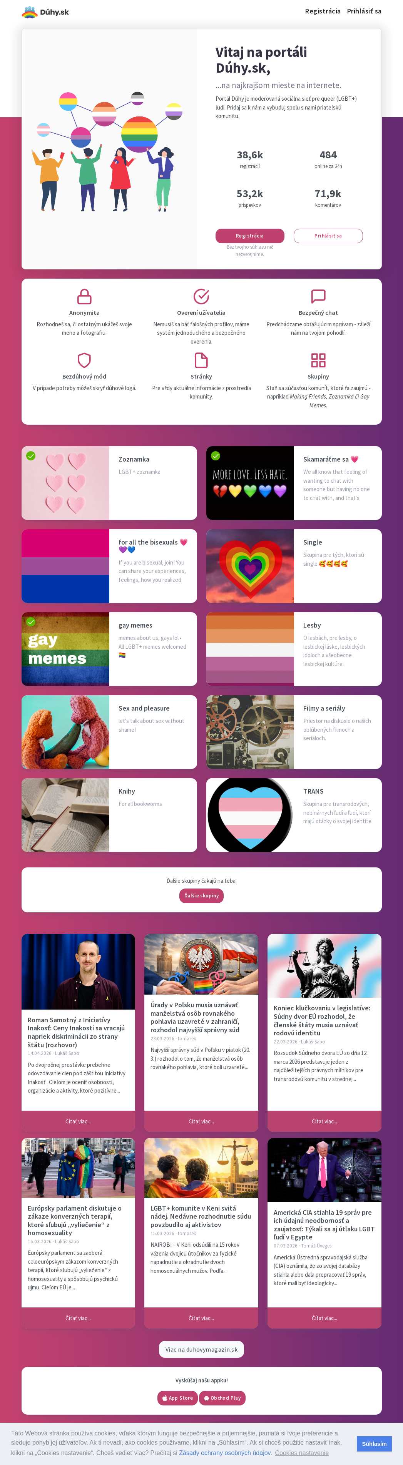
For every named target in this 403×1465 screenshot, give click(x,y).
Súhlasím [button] (374, 1444)
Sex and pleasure (144, 708)
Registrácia (323, 11)
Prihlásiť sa (364, 11)
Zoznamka (134, 459)
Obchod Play (222, 1398)
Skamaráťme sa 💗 (331, 459)
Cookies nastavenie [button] (302, 1453)
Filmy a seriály (324, 708)
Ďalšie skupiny (201, 895)
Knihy (127, 791)
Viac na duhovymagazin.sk (202, 1349)
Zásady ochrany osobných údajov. (225, 1453)
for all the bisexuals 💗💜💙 (153, 546)
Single (312, 542)
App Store (177, 1398)
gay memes (135, 625)
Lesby (312, 625)
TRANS (313, 791)
